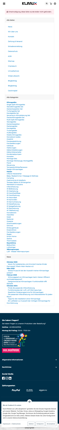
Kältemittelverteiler (14, 152)
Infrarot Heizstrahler (14, 174)
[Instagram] (6, 378)
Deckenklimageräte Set (15, 117)
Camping (10, 178)
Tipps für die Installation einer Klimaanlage (23, 299)
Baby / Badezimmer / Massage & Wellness (22, 176)
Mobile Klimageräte (14, 135)
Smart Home (11, 236)
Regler (9, 234)
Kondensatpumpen (14, 154)
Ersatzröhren (11, 230)
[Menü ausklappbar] (4, 3)
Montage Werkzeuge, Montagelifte (20, 161)
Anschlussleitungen (14, 223)
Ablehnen (31, 424)
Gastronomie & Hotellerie (16, 180)
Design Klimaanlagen (15, 169)
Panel (9, 163)
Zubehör (10, 139)
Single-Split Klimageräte (16, 105)
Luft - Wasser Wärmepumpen (18, 252)
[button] (29, 360)
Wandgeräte (11, 122)
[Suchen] (46, 3)
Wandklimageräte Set (15, 107)
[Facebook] (3, 378)
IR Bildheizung (12, 189)
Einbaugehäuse (12, 228)
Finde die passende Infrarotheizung (21, 288)
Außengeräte (12, 133)
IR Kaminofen (12, 200)
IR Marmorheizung (14, 202)
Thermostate (11, 241)
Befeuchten (11, 245)
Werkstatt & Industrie (15, 184)
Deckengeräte (12, 126)
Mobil (9, 217)
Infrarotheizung (12, 187)
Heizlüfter (10, 215)
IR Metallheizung (13, 204)
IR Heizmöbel (12, 198)
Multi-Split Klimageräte (15, 120)
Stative (9, 239)
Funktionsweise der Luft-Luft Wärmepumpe (24, 290)
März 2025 (11, 268)
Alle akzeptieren (51, 424)
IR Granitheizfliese (13, 193)
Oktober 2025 (12, 262)
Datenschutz (16, 424)
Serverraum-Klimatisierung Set (18, 115)
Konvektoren (11, 213)
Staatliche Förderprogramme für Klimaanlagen (25, 292)
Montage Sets (12, 159)
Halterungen (11, 148)
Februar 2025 (12, 275)
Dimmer (10, 226)
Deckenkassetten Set (15, 109)
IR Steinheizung (13, 208)
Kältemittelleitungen (14, 150)
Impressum (6, 424)
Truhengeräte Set (13, 111)
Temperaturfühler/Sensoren (17, 167)
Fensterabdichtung (14, 141)
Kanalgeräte (11, 128)
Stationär (10, 219)
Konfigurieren (40, 424)
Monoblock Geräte (13, 137)
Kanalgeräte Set (13, 113)
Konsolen (10, 156)
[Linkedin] (10, 378)
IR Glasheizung (12, 191)
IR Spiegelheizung (13, 206)
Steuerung (11, 165)
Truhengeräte (12, 130)
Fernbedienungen (13, 143)
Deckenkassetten (13, 124)
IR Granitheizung (13, 195)
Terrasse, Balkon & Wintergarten (19, 182)
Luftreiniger (11, 247)
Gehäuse (10, 146)
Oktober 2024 (12, 286)
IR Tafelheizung (12, 211)
